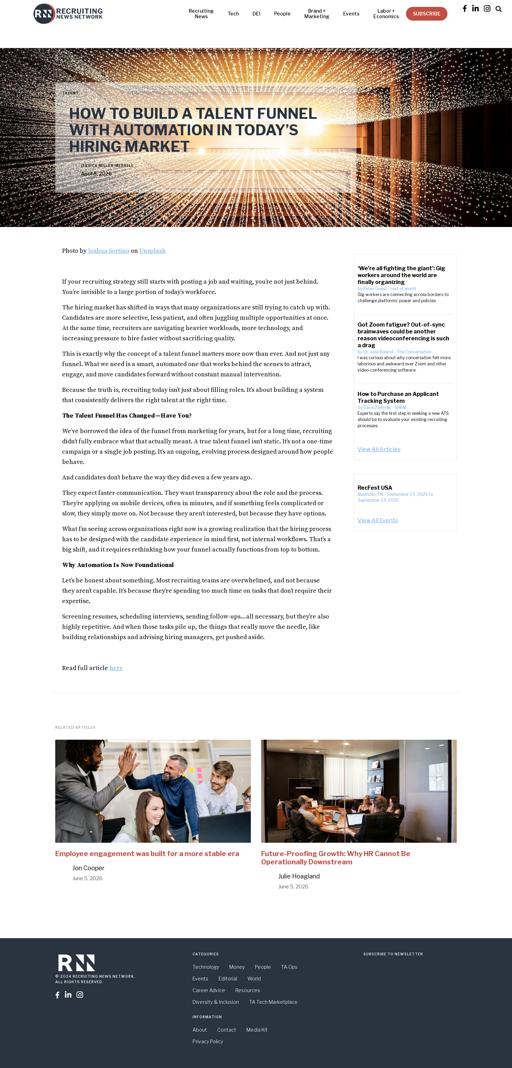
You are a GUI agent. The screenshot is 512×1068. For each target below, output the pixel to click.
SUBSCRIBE (427, 13)
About (200, 1030)
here (116, 668)
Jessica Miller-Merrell (107, 165)
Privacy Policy (208, 1041)
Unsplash (152, 251)
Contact (226, 1030)
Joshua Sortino (108, 251)
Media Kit (257, 1030)
